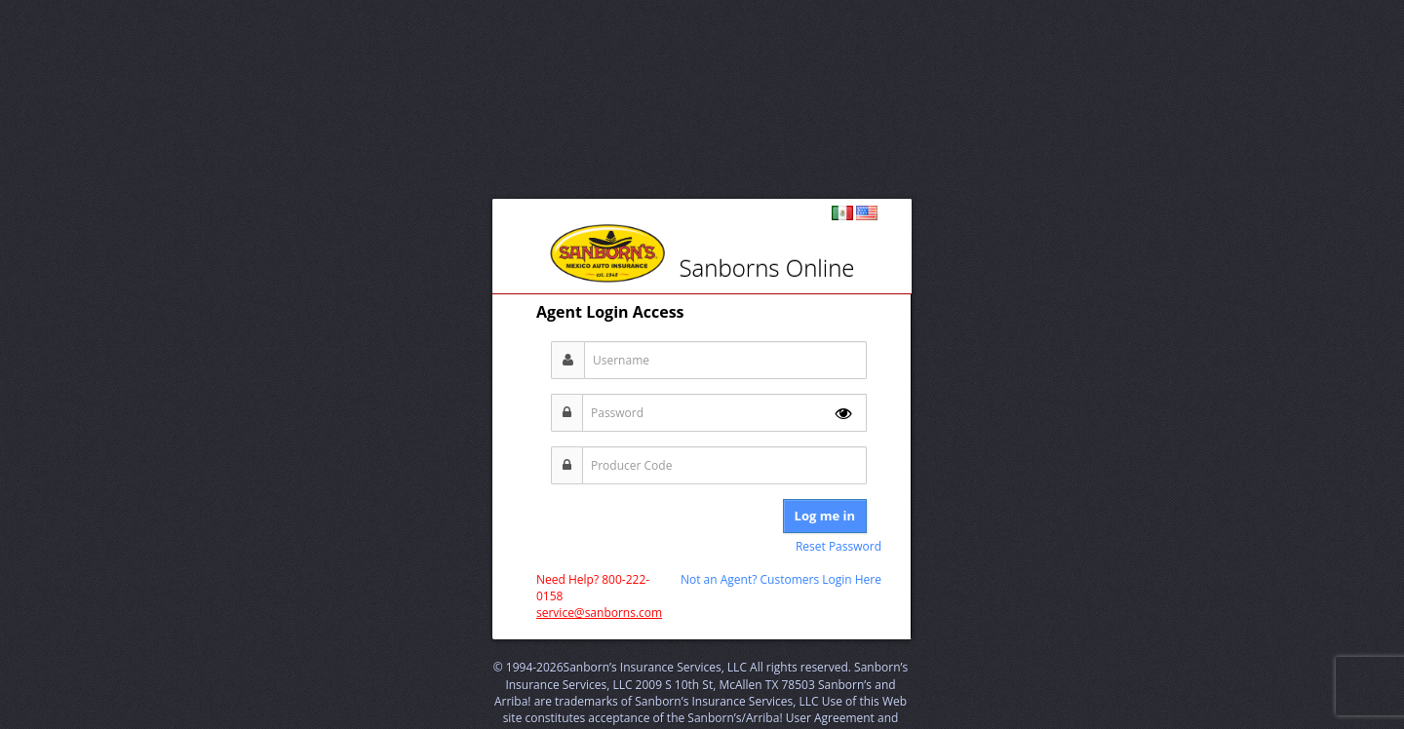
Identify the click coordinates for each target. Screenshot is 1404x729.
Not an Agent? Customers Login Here (781, 579)
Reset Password (838, 546)
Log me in (825, 515)
